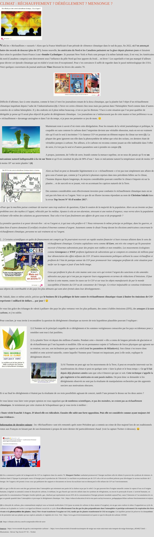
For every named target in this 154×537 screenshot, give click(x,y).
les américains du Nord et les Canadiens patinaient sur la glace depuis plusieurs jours (98, 50)
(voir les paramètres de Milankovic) (102, 348)
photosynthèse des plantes (20, 511)
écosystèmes (148, 511)
